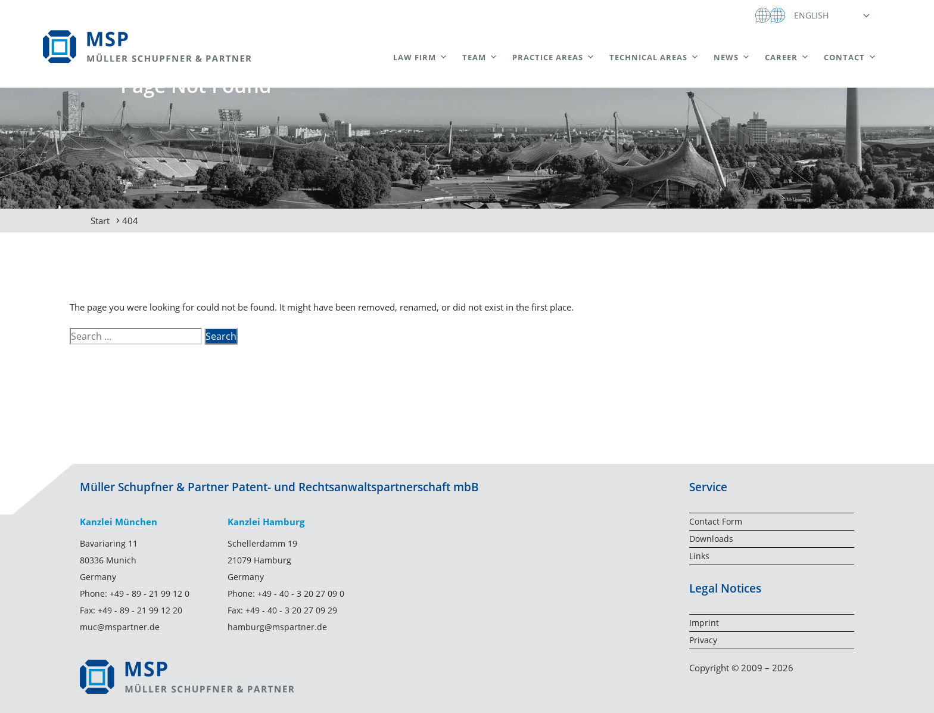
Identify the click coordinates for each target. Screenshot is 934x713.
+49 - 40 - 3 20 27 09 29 (291, 610)
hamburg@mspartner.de (277, 627)
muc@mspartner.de (120, 627)
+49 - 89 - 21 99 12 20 (140, 610)
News (732, 57)
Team (480, 57)
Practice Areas (553, 57)
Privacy (703, 640)
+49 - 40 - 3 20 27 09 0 (300, 593)
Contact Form (715, 521)
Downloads (711, 538)
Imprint (704, 622)
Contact (850, 57)
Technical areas (654, 57)
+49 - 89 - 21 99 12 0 (149, 593)
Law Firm (420, 57)
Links (699, 556)
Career (787, 57)
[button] (831, 15)
